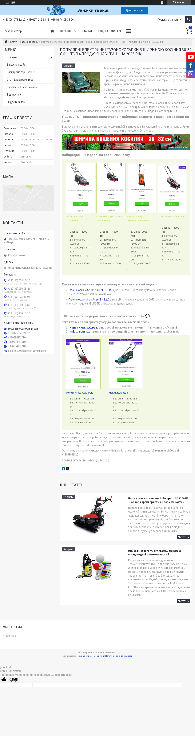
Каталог (65, 31)
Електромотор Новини (21, 72)
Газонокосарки (29, 41)
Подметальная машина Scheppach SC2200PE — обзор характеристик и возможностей (158, 500)
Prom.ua (114, 652)
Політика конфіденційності (119, 655)
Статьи (87, 31)
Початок (12, 57)
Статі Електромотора (20, 79)
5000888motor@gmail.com (23, 328)
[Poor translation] (14, 680)
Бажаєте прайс (16, 64)
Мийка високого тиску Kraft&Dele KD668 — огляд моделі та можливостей (156, 552)
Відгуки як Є (14, 94)
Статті (14, 41)
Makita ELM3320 (80, 331)
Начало (52, 31)
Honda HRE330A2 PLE (83, 327)
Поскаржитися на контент (91, 655)
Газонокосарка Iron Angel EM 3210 (88, 299)
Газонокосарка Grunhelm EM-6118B (89, 290)
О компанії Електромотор (22, 87)
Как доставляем (109, 31)
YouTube (11, 635)
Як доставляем (16, 102)
